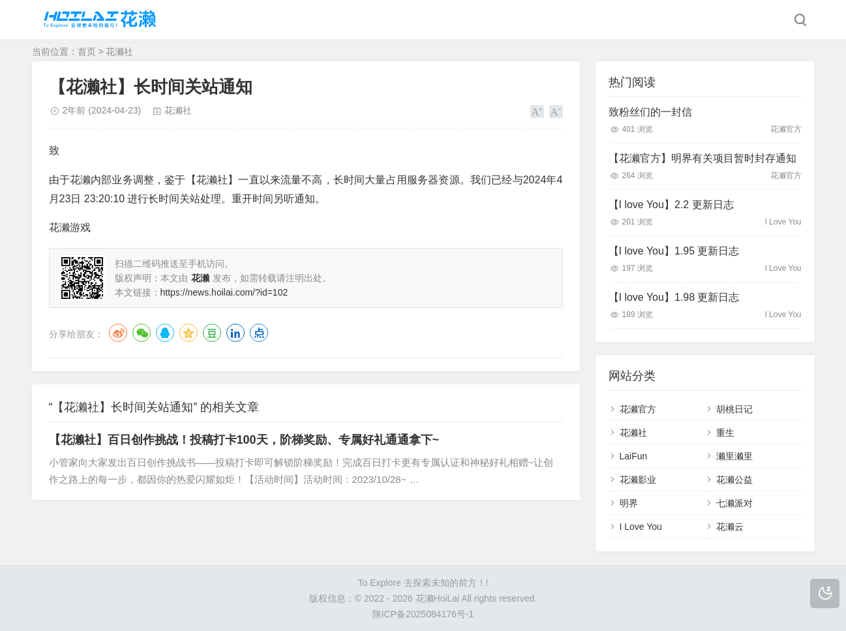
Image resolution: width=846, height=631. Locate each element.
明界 (629, 503)
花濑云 (730, 526)
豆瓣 (212, 333)
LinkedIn (235, 333)
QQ (165, 333)
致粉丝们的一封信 (650, 111)
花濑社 (119, 51)
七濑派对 (734, 503)
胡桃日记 (734, 409)
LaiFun (634, 456)
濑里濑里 (734, 456)
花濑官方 (638, 409)
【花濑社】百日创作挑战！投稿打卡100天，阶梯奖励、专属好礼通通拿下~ (244, 439)
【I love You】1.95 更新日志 (674, 250)
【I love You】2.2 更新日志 (671, 204)
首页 (87, 51)
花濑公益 (734, 479)
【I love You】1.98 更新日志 (674, 297)
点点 (259, 333)
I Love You (641, 526)
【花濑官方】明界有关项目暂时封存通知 (702, 158)
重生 (725, 432)
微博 (118, 333)
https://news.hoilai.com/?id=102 (224, 292)
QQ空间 (188, 333)
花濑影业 (638, 479)
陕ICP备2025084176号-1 (423, 614)
